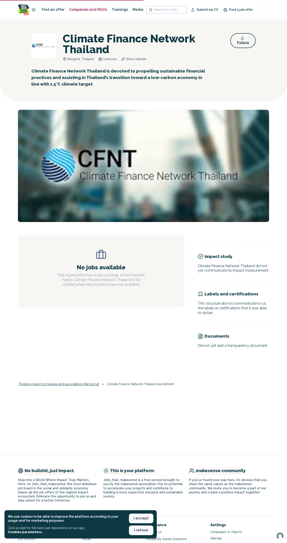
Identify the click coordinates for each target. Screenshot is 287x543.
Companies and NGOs (88, 9)
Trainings (120, 9)
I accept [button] (141, 518)
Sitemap (216, 538)
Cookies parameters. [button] (25, 532)
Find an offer (53, 9)
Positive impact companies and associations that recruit (59, 384)
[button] (243, 40)
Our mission (26, 539)
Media (138, 9)
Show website (136, 59)
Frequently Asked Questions (166, 539)
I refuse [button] (141, 530)
